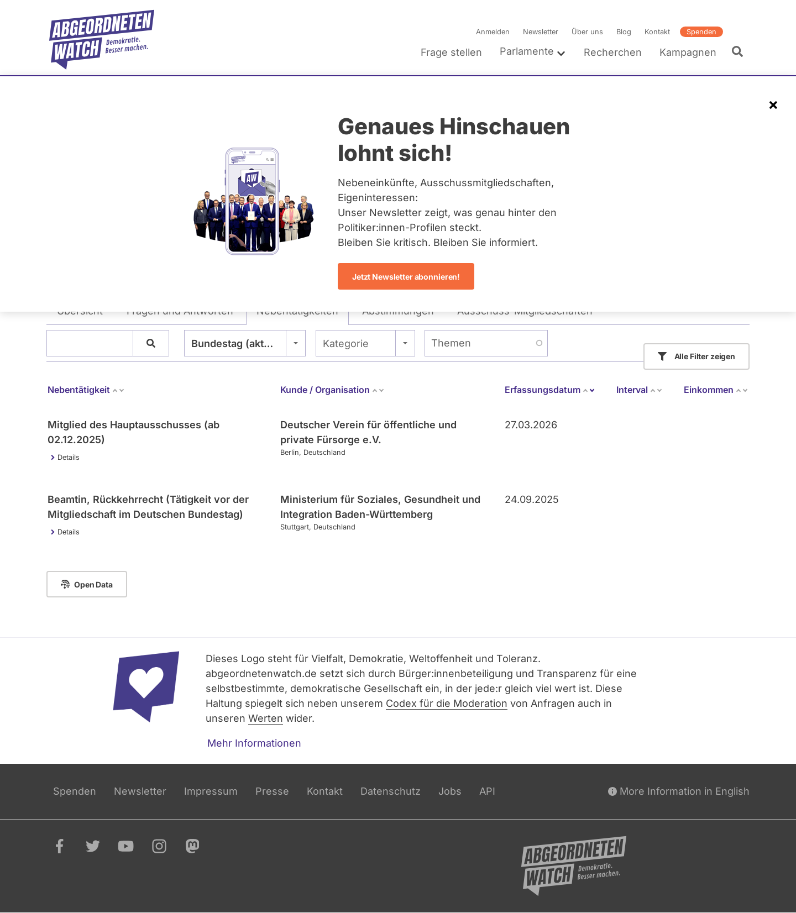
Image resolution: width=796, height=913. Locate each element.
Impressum (211, 791)
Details (68, 457)
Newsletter (540, 32)
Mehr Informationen (254, 743)
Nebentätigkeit (86, 389)
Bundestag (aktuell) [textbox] (238, 343)
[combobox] (245, 343)
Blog (623, 32)
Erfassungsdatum (550, 389)
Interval (639, 389)
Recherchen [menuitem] (613, 52)
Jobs (450, 791)
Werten (265, 718)
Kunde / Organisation (332, 389)
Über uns (587, 32)
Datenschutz (390, 791)
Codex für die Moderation (446, 703)
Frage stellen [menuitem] (451, 52)
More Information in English (679, 791)
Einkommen (716, 389)
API (487, 791)
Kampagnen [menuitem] (687, 52)
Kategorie (346, 343)
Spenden (701, 32)
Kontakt (657, 32)
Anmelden (493, 32)
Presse (272, 791)
